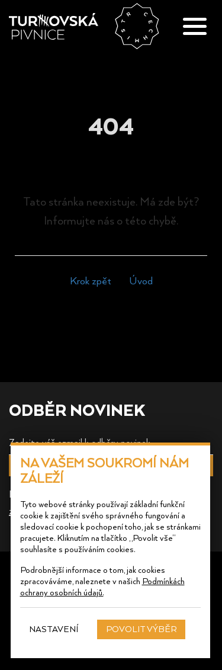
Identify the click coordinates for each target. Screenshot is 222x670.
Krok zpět (90, 280)
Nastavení (54, 628)
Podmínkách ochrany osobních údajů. (102, 586)
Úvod (141, 280)
